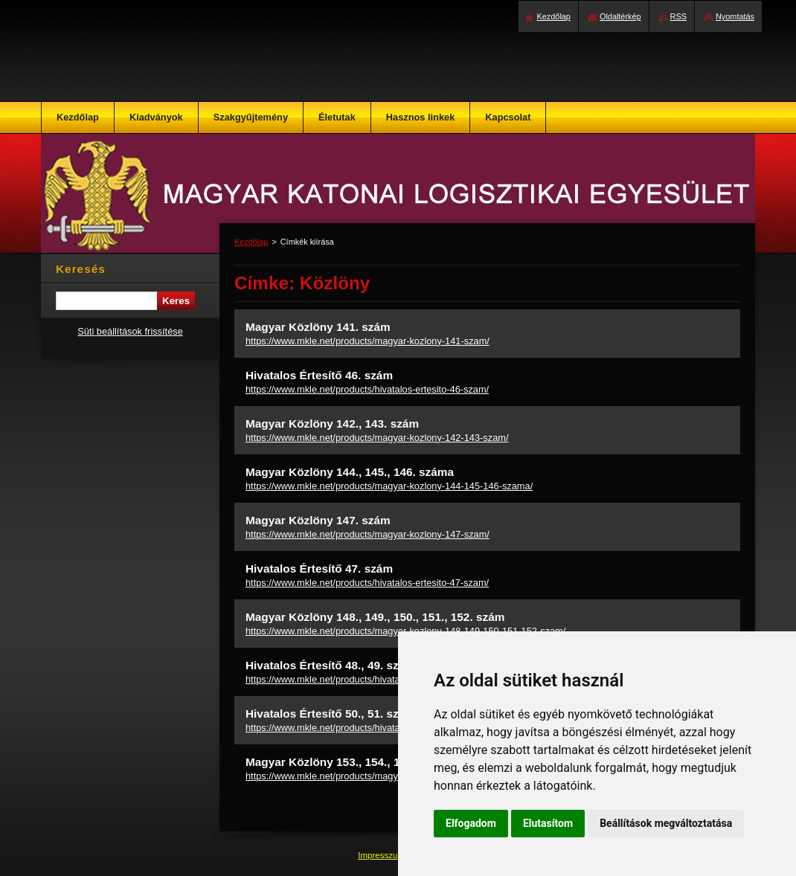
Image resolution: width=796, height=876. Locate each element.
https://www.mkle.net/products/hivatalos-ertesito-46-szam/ (367, 389)
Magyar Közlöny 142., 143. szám (332, 423)
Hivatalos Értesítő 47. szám (319, 568)
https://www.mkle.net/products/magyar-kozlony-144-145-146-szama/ (389, 486)
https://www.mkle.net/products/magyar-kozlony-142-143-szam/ (376, 437)
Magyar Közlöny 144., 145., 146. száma (349, 472)
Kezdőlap (251, 241)
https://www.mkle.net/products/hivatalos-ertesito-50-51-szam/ (374, 727)
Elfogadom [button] (471, 823)
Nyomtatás (735, 16)
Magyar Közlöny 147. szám (318, 520)
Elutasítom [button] (548, 823)
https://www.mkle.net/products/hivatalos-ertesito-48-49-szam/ (374, 679)
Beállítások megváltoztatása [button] (666, 823)
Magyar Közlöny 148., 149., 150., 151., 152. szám (374, 617)
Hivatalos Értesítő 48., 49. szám (330, 665)
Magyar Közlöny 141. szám (318, 327)
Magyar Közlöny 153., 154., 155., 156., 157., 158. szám (389, 762)
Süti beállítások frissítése (130, 331)
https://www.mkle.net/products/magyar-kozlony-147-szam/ (367, 534)
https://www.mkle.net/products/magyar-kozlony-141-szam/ (367, 341)
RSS (678, 16)
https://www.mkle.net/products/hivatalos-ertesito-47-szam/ (367, 582)
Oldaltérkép (620, 16)
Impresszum (382, 855)
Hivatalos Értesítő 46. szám (319, 375)
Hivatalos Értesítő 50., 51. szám (330, 713)
